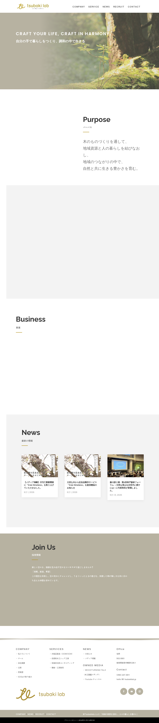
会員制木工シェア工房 (60, 658)
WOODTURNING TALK (95, 670)
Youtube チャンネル (93, 679)
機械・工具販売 (58, 667)
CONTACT (134, 6)
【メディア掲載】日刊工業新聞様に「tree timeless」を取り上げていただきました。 (39, 485)
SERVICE (93, 6)
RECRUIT (118, 6)
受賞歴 (20, 672)
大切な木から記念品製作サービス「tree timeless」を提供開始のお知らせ (82, 485)
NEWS (106, 6)
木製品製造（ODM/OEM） (62, 653)
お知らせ (88, 653)
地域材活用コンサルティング (63, 663)
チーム (20, 658)
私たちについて (24, 653)
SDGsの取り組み (25, 676)
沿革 (19, 667)
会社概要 (21, 663)
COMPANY (78, 6)
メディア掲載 (90, 658)
